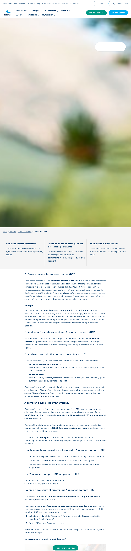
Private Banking (34, 3)
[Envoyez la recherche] (108, 3)
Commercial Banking (50, 3)
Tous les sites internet (70, 3)
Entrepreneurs (20, 3)
